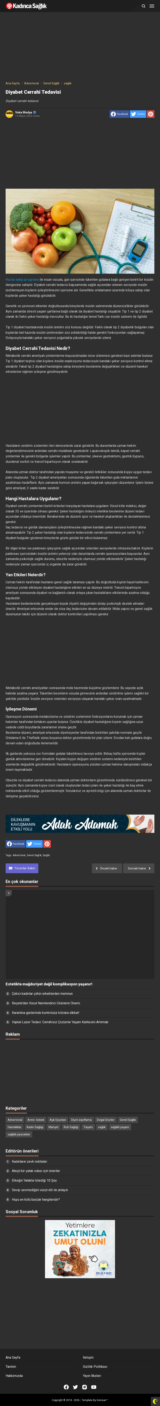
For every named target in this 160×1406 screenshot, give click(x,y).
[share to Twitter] (138, 114)
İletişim (88, 1357)
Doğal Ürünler (106, 1120)
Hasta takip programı (22, 280)
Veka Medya (25, 112)
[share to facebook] (119, 114)
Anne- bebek (36, 1120)
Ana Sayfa (13, 1357)
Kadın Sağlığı (35, 1127)
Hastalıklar (14, 1127)
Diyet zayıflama (81, 1120)
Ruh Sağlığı (71, 1127)
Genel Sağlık (34, 855)
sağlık (46, 855)
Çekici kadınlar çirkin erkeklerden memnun (42, 994)
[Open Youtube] (93, 1387)
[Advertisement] (80, 47)
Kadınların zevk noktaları (29, 1161)
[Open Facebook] (66, 1387)
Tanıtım (11, 1367)
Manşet (54, 1127)
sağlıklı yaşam (120, 1127)
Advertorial (19, 855)
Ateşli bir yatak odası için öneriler (36, 1171)
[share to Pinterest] (150, 114)
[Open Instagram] (84, 1387)
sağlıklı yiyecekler (19, 1134)
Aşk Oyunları (58, 1120)
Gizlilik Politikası (95, 1367)
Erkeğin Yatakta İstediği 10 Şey (34, 1180)
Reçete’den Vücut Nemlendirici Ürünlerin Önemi (46, 1003)
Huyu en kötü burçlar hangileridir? (36, 1200)
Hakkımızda (14, 1376)
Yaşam (88, 1127)
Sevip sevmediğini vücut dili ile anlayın (40, 1190)
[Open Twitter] (75, 1387)
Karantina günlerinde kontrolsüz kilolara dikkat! (45, 1013)
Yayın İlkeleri (92, 1376)
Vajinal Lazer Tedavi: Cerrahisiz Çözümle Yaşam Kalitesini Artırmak (60, 1022)
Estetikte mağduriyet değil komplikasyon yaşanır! (49, 984)
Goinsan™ (102, 1400)
